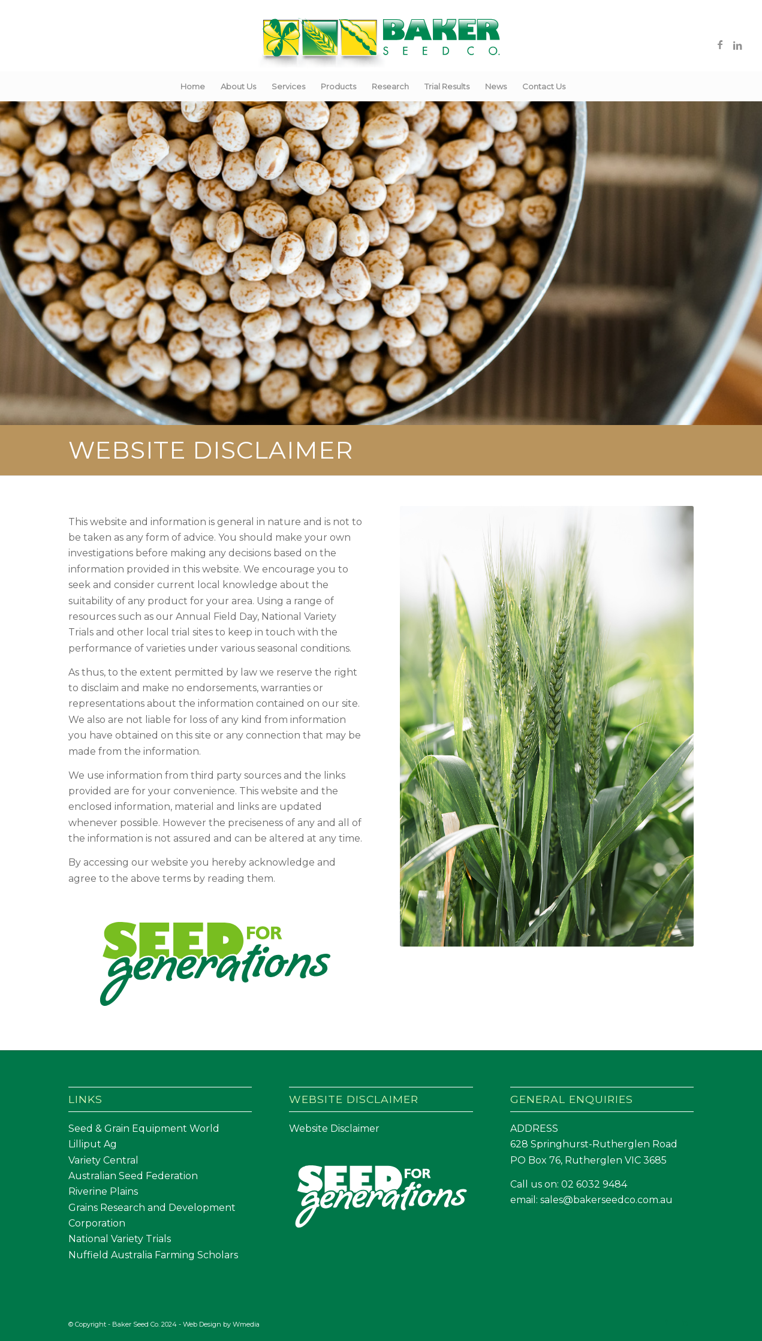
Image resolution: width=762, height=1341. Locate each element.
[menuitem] (193, 86)
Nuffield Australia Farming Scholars (153, 1255)
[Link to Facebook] (720, 44)
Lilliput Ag (92, 1144)
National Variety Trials (119, 1238)
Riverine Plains (103, 1191)
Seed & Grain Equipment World (143, 1128)
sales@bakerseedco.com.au (606, 1200)
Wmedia (246, 1324)
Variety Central (103, 1160)
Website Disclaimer (334, 1128)
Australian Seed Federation (133, 1176)
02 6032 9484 (594, 1184)
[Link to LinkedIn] (738, 44)
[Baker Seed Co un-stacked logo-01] (381, 44)
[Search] (581, 86)
